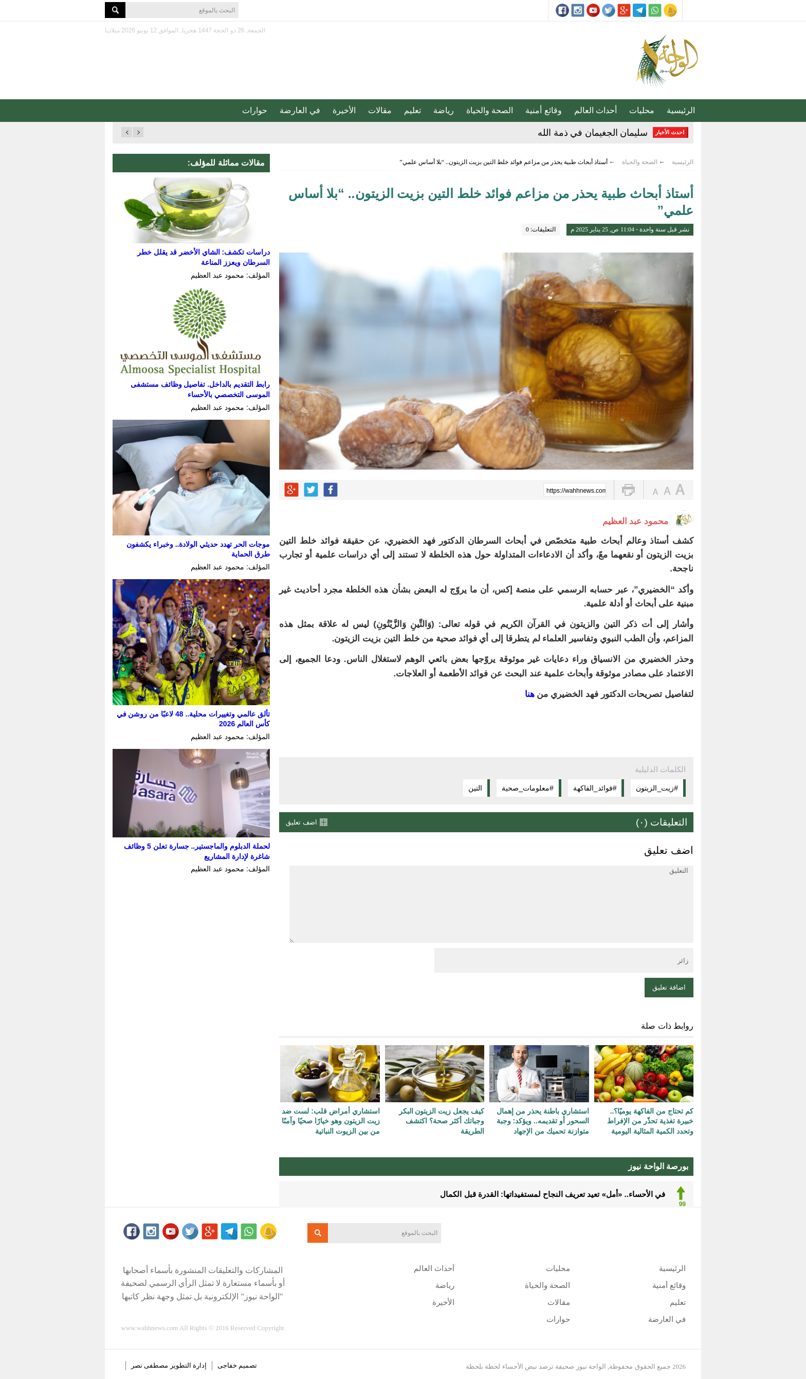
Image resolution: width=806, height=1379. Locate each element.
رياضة (443, 110)
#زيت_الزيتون (657, 788)
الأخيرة (344, 110)
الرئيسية (681, 110)
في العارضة (300, 110)
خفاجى (227, 1365)
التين (475, 788)
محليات (641, 110)
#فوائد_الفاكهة (595, 788)
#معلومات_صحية (528, 788)
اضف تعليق (301, 822)
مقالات (380, 110)
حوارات (254, 110)
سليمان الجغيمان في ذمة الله (593, 133)
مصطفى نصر (150, 1365)
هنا (528, 694)
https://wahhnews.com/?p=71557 (576, 490)
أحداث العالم (595, 110)
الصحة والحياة (489, 110)
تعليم (412, 110)
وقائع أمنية (543, 110)
